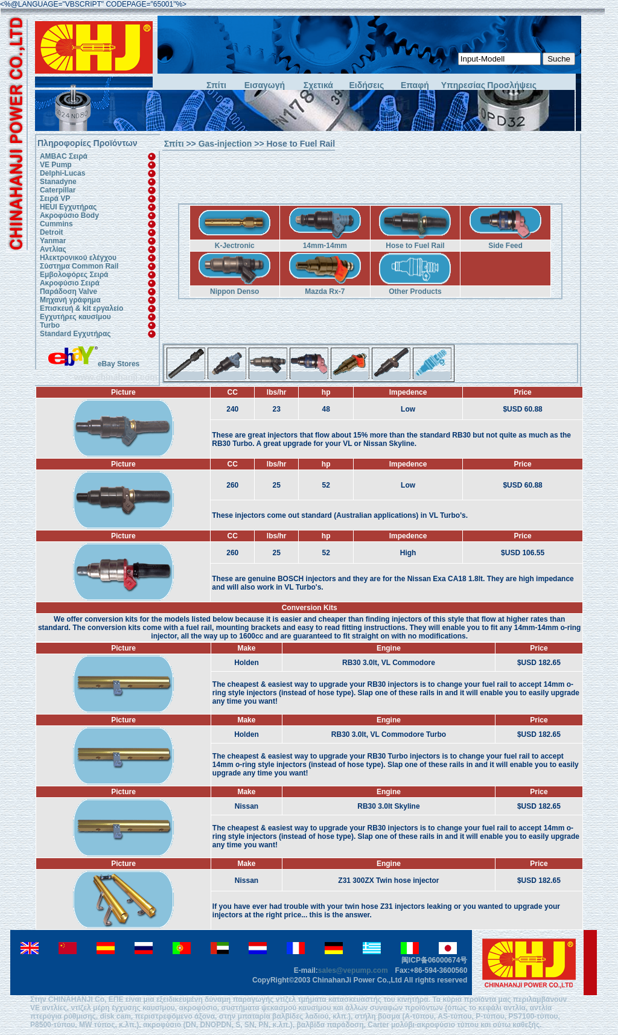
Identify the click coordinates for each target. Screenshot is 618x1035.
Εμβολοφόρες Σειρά (74, 274)
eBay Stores (93, 364)
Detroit (51, 232)
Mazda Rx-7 (325, 291)
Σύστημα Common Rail (79, 266)
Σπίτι (216, 85)
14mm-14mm (325, 245)
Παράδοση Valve (68, 291)
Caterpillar (57, 190)
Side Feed (505, 245)
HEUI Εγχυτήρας (68, 207)
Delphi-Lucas (62, 173)
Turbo (50, 325)
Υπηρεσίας (463, 85)
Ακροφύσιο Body (69, 215)
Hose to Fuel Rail (415, 245)
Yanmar (53, 241)
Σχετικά (318, 85)
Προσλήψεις (511, 85)
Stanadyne (58, 181)
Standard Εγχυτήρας (75, 334)
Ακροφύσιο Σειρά (70, 283)
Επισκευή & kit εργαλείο (81, 308)
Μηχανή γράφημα (70, 300)
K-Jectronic (235, 245)
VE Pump (56, 165)
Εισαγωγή (264, 85)
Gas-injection (225, 143)
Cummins (56, 224)
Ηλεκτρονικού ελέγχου (78, 257)
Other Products (415, 291)
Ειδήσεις (366, 85)
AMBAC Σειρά (64, 156)
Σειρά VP (55, 198)
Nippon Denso (234, 291)
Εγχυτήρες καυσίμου (75, 317)
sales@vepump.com (353, 970)
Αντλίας (53, 249)
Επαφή (415, 85)
